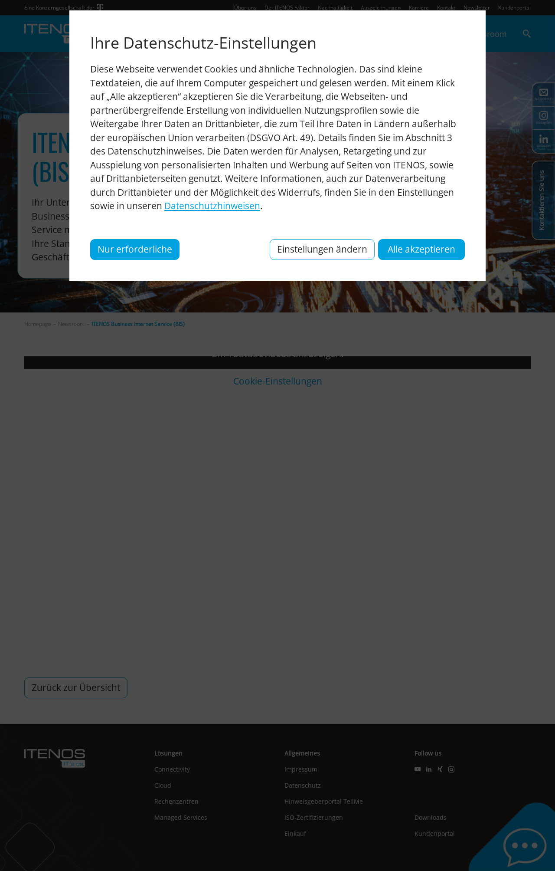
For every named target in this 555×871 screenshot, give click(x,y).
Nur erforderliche (135, 249)
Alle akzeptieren (421, 249)
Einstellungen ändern (322, 249)
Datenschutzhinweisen (212, 206)
